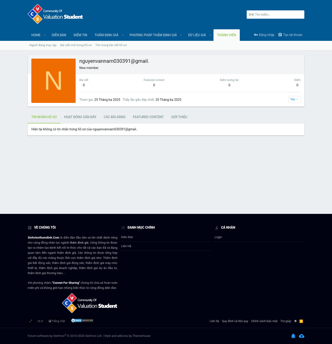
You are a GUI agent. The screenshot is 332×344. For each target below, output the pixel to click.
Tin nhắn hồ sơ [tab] (44, 117)
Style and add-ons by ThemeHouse (127, 336)
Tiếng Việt (57, 321)
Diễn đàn (127, 237)
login (218, 237)
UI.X (40, 321)
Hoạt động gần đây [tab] (80, 117)
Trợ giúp (285, 321)
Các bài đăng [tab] (114, 117)
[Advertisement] (166, 179)
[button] (45, 35)
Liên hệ (126, 246)
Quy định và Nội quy (235, 321)
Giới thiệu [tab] (179, 117)
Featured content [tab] (148, 117)
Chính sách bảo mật (264, 321)
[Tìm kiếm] (275, 14)
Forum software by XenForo (65, 336)
